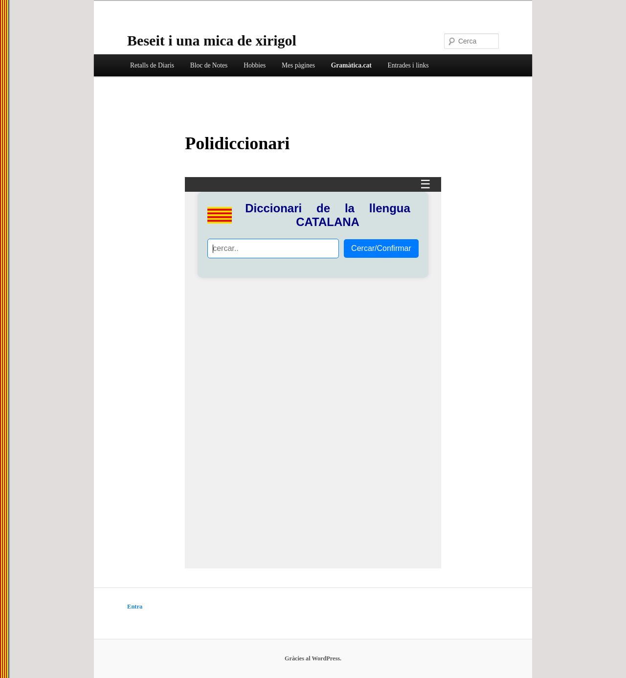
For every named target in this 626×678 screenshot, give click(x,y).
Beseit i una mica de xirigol (211, 40)
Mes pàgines (298, 65)
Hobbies (255, 65)
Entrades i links (407, 65)
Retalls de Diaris (152, 65)
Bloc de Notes (209, 65)
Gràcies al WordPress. (313, 658)
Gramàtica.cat (351, 65)
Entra (134, 606)
